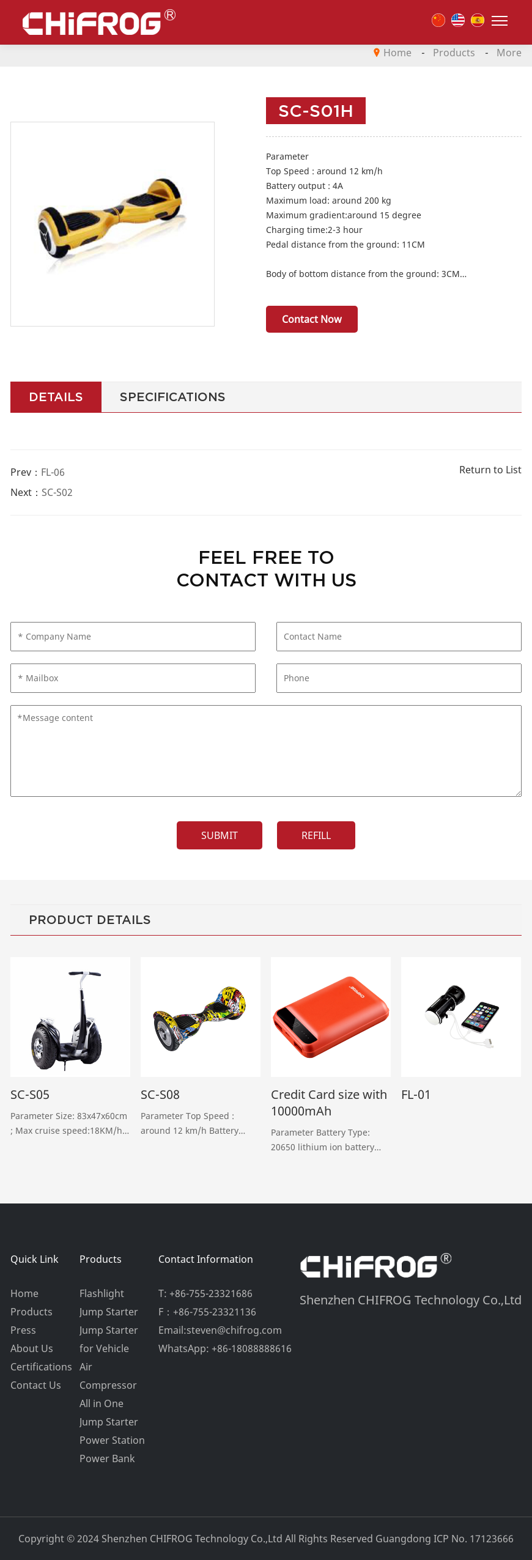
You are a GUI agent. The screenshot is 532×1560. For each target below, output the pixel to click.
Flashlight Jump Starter (108, 1302)
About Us (31, 1348)
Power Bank (107, 1458)
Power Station (112, 1440)
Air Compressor (108, 1376)
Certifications (41, 1366)
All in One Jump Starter (108, 1413)
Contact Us (35, 1385)
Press (23, 1330)
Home (397, 52)
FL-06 (53, 472)
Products (454, 52)
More (509, 52)
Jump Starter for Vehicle (108, 1339)
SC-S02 (57, 492)
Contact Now (312, 319)
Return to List (490, 469)
